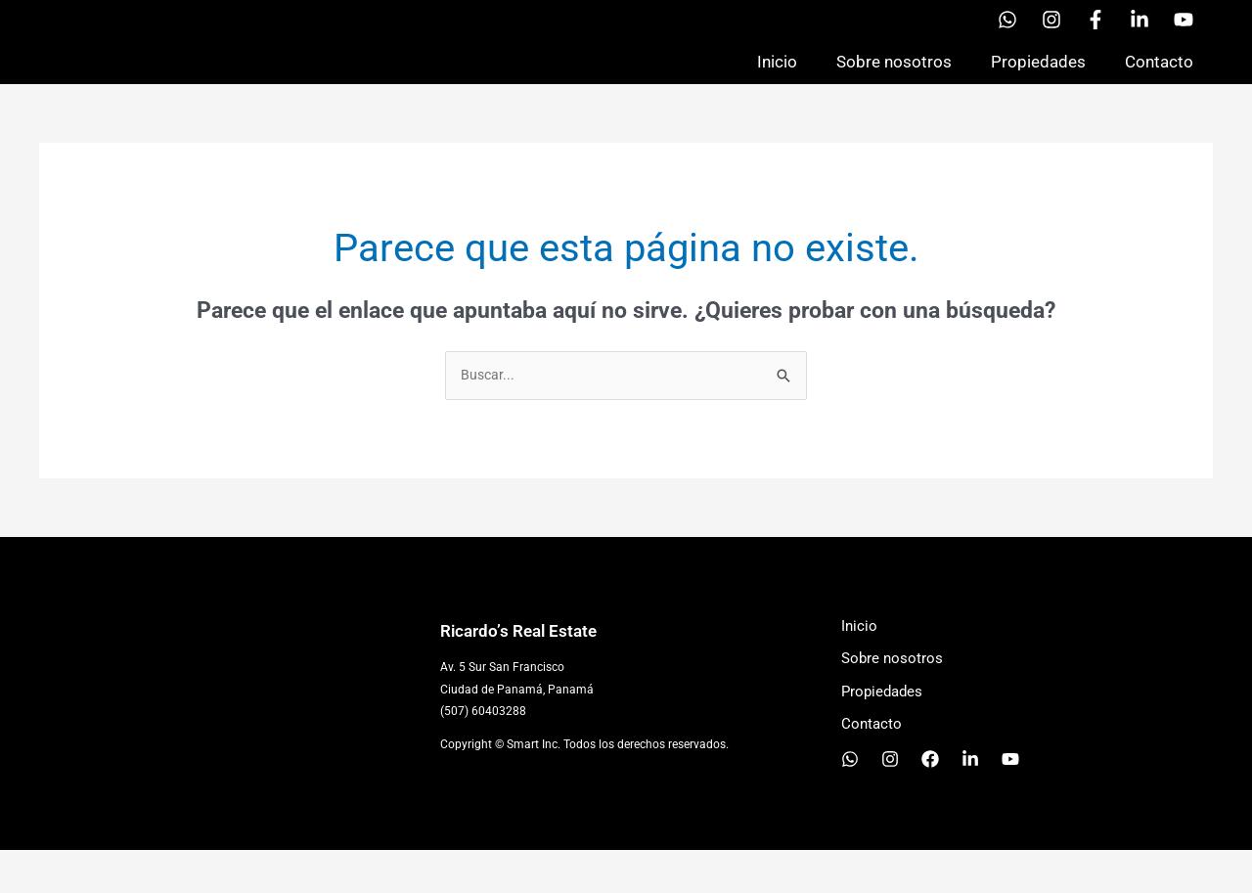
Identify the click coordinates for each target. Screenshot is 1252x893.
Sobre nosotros (894, 82)
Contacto (1159, 82)
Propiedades (1038, 82)
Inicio (777, 82)
